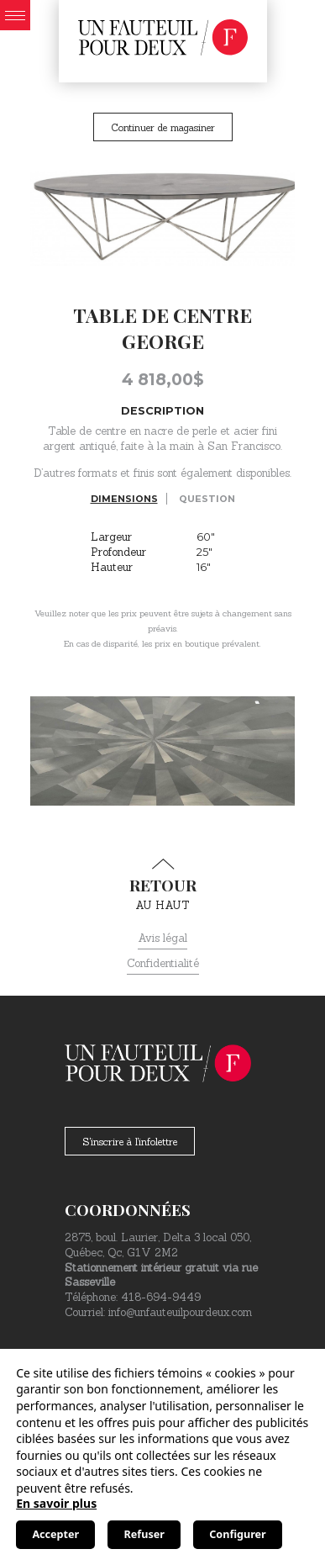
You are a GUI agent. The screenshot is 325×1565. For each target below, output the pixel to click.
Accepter (55, 1534)
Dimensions (124, 499)
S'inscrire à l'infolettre (129, 1141)
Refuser (144, 1534)
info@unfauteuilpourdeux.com (180, 1312)
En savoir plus (56, 1503)
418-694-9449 (161, 1297)
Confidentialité (163, 963)
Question (207, 499)
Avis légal (162, 938)
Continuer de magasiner (163, 127)
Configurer (237, 1534)
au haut (162, 885)
